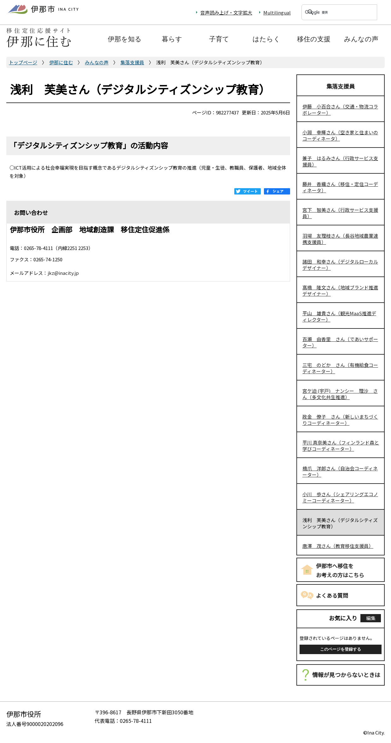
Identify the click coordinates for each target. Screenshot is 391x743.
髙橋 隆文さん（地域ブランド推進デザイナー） (340, 290)
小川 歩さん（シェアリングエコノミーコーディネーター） (340, 497)
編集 (371, 618)
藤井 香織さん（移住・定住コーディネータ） (340, 187)
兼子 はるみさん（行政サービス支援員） (340, 161)
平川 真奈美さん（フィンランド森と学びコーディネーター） (340, 445)
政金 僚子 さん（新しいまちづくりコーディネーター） (340, 419)
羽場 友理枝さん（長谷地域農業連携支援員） (340, 238)
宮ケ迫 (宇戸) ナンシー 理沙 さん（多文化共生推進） (340, 393)
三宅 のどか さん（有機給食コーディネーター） (340, 368)
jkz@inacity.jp (63, 273)
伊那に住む (61, 62)
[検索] (332, 12)
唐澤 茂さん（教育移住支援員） (337, 546)
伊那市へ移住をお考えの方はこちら (340, 570)
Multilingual (277, 12)
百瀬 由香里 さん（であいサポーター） (340, 342)
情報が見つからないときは (346, 674)
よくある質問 (332, 595)
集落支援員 (132, 62)
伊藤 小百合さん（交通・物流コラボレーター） (340, 109)
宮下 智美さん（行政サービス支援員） (340, 212)
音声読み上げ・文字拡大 (226, 12)
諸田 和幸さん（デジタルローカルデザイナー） (340, 264)
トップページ (23, 62)
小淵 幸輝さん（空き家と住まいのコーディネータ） (340, 135)
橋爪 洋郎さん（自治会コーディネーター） (340, 471)
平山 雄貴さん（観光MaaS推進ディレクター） (339, 316)
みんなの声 (96, 62)
